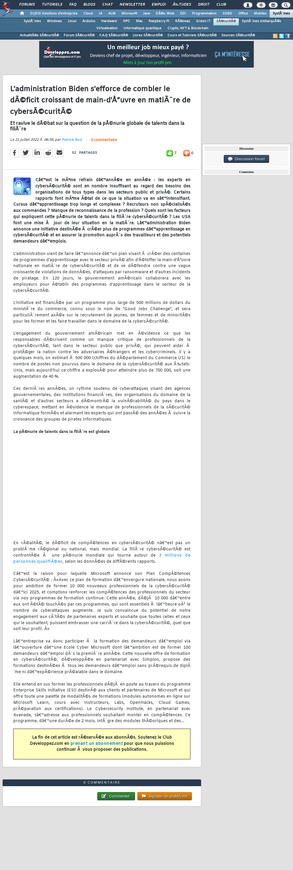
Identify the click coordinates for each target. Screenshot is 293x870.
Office (243, 14)
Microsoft (129, 14)
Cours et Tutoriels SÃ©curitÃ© (192, 35)
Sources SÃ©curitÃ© (238, 35)
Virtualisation (107, 28)
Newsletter (132, 4)
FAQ (73, 4)
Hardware (109, 21)
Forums (27, 4)
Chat (107, 4)
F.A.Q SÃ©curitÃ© (113, 35)
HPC (126, 21)
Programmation (204, 14)
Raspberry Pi (159, 21)
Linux (72, 21)
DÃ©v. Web (165, 14)
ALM (112, 14)
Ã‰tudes (182, 4)
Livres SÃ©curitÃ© (148, 35)
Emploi (158, 4)
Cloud (88, 14)
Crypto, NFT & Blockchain (187, 28)
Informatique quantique (143, 28)
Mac (139, 21)
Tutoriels (52, 4)
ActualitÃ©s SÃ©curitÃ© (39, 35)
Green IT (203, 21)
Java (146, 14)
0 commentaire (104, 140)
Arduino (88, 21)
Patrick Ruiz (72, 140)
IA (100, 14)
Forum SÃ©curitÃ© (79, 35)
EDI (183, 14)
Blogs (89, 4)
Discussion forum (246, 159)
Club (221, 4)
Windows (54, 21)
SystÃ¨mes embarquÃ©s (261, 21)
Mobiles (260, 14)
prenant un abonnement (96, 744)
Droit (203, 4)
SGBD (227, 14)
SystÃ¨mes (281, 14)
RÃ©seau (182, 21)
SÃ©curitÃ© (226, 21)
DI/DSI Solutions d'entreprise (54, 14)
